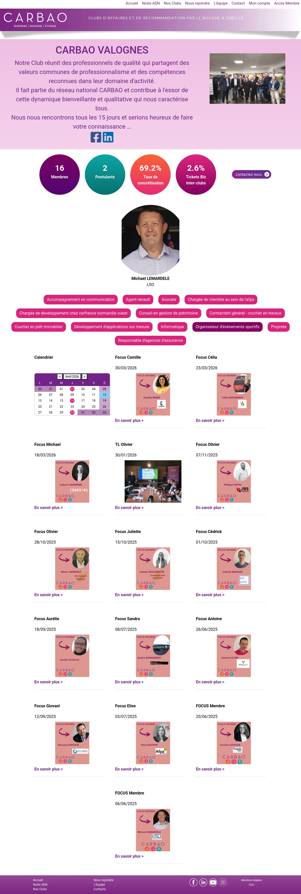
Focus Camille (128, 357)
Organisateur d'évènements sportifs (228, 326)
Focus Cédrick (209, 531)
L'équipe (221, 3)
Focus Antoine (209, 618)
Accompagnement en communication (80, 299)
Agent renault (138, 299)
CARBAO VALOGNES (102, 50)
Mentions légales (251, 880)
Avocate (169, 299)
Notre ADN (151, 3)
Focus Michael (47, 444)
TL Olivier (124, 444)
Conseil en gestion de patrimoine (168, 313)
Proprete (278, 326)
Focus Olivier (207, 444)
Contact (238, 3)
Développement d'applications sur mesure (111, 326)
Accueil (132, 3)
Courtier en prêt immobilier (39, 326)
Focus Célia (206, 357)
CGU (251, 884)
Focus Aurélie (46, 618)
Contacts (100, 889)
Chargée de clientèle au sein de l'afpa (221, 299)
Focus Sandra (127, 618)
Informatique (172, 326)
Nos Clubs (172, 3)
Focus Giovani (47, 706)
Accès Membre (286, 3)
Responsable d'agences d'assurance (150, 340)
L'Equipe (99, 884)
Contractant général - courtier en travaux (246, 313)
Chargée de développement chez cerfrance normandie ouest (73, 313)
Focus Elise (125, 706)
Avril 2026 (72, 376)
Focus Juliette (128, 531)
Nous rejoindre (197, 3)
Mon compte (259, 3)
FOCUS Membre (210, 706)
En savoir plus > (129, 420)
